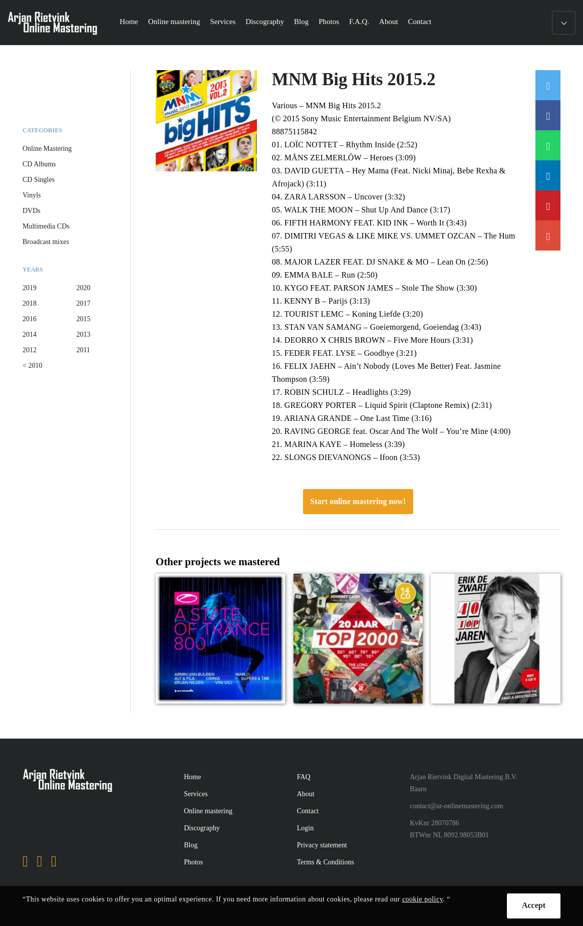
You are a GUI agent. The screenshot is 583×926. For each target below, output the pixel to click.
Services (223, 22)
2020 (83, 288)
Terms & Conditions (325, 862)
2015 (83, 319)
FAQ (304, 777)
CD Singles (39, 179)
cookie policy (422, 899)
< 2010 (32, 365)
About (388, 22)
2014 (30, 334)
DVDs (32, 210)
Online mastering (174, 22)
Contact (420, 22)
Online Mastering (47, 148)
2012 (30, 350)
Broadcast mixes (46, 242)
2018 (30, 303)
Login (305, 828)
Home (129, 22)
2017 (83, 303)
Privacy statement (322, 845)
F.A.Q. (359, 22)
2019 (30, 288)
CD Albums (39, 164)
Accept (533, 905)
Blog (301, 22)
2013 (83, 334)
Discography (264, 22)
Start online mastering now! (358, 501)
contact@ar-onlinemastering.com (456, 806)
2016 (30, 319)
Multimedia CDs (46, 226)
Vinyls (32, 195)
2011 (83, 350)
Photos (329, 22)
